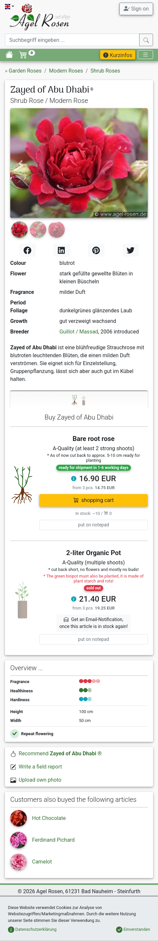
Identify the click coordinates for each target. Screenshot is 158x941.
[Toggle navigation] (145, 54)
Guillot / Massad (78, 332)
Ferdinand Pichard (53, 840)
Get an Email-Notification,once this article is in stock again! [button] (93, 623)
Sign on (136, 8)
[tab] (79, 399)
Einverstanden (133, 929)
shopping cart (93, 500)
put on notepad (93, 524)
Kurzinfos (117, 55)
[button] (20, 163)
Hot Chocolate (49, 818)
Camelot (42, 862)
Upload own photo (40, 780)
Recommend (60, 753)
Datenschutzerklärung (32, 929)
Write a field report (40, 767)
